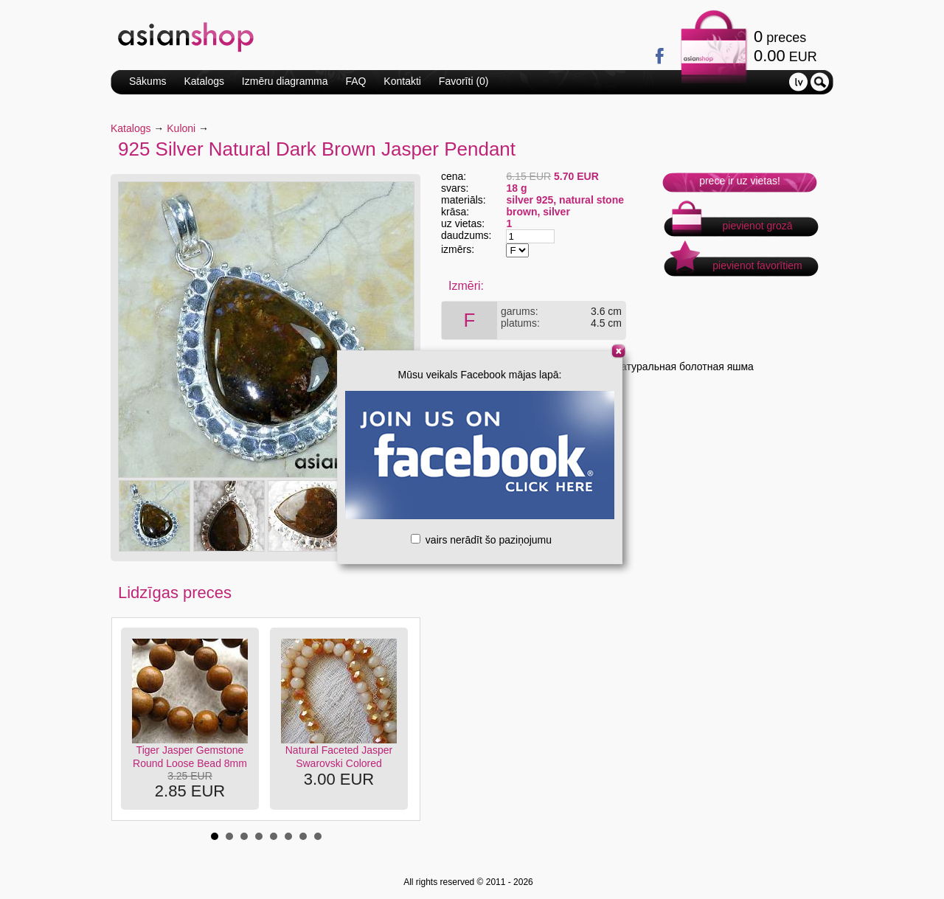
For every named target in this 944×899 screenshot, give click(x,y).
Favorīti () (464, 81)
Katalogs (203, 81)
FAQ (355, 81)
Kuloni (181, 128)
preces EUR (785, 46)
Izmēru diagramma (285, 81)
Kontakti (402, 81)
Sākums (148, 81)
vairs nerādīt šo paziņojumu (481, 540)
